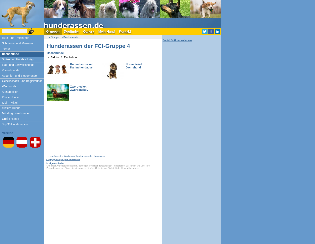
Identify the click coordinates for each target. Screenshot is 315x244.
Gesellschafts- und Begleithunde (22, 81)
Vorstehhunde (10, 70)
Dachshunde (10, 54)
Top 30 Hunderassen (15, 124)
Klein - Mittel (9, 102)
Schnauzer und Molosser (17, 43)
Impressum (99, 156)
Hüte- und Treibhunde (15, 37)
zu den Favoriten (55, 156)
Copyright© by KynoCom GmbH (63, 159)
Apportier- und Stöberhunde (19, 75)
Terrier (6, 48)
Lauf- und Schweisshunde (18, 64)
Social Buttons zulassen (177, 40)
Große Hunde (10, 118)
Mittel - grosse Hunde (15, 113)
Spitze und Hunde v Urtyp (18, 59)
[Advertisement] (237, 60)
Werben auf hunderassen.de (78, 156)
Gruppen (55, 37)
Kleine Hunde (10, 97)
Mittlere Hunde (11, 108)
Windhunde (9, 86)
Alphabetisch (10, 91)
